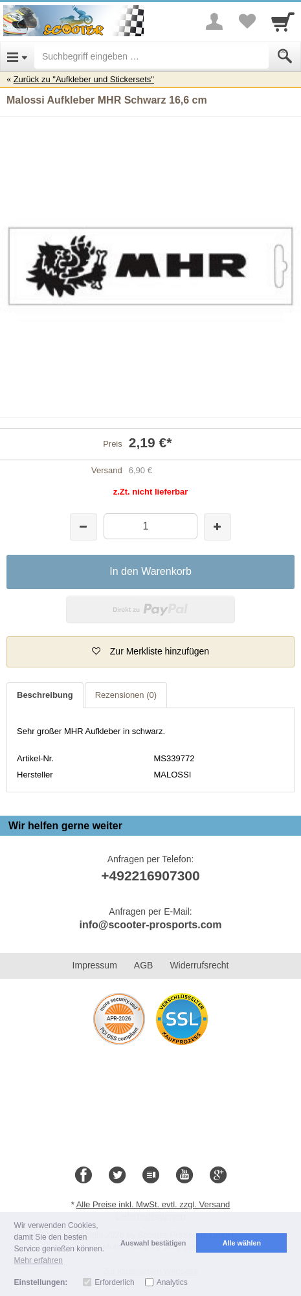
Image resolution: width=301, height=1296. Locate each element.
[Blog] (151, 1175)
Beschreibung (45, 695)
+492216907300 (150, 875)
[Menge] (150, 526)
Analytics (172, 1282)
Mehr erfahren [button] (38, 1260)
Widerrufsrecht (199, 965)
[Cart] (283, 21)
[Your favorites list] (247, 21)
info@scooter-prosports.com (150, 924)
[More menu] (214, 21)
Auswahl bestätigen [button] (153, 1243)
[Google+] (218, 1175)
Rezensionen (126, 695)
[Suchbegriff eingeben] (151, 56)
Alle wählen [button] (242, 1243)
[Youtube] (184, 1175)
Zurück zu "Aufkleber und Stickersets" (84, 79)
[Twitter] (117, 1175)
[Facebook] (83, 1175)
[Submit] (285, 56)
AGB (143, 965)
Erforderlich (114, 1282)
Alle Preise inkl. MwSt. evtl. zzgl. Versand (153, 1204)
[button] (150, 651)
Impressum (94, 965)
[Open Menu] (17, 56)
